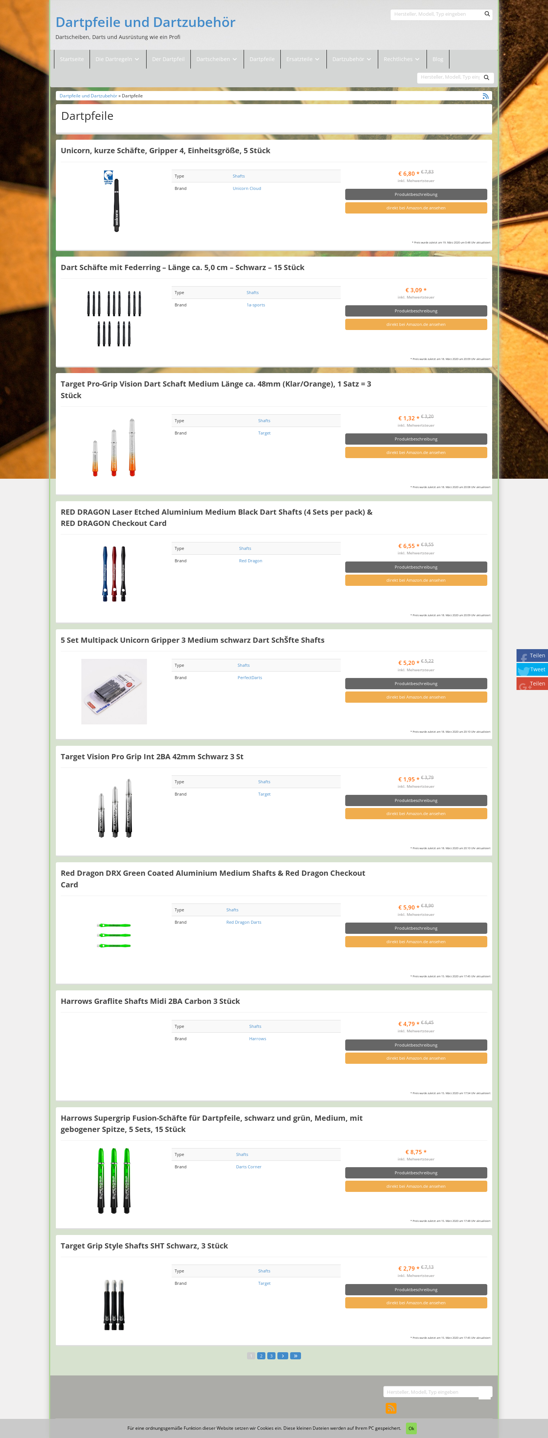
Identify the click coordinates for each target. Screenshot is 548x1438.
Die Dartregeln (118, 59)
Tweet (537, 669)
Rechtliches (402, 59)
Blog (438, 59)
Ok (411, 1428)
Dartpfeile (262, 59)
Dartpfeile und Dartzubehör (145, 22)
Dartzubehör (349, 59)
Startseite (72, 59)
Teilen (537, 655)
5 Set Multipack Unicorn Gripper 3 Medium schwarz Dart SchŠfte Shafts (193, 640)
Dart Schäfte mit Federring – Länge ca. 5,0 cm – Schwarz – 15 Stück (182, 267)
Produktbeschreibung (416, 194)
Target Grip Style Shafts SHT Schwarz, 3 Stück (144, 1245)
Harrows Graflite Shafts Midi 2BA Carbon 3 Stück (150, 1001)
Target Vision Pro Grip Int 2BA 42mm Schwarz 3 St (152, 756)
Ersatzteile (300, 59)
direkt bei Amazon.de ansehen (416, 208)
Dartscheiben (214, 59)
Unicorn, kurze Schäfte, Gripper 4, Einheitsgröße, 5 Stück (165, 150)
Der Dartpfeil (168, 59)
